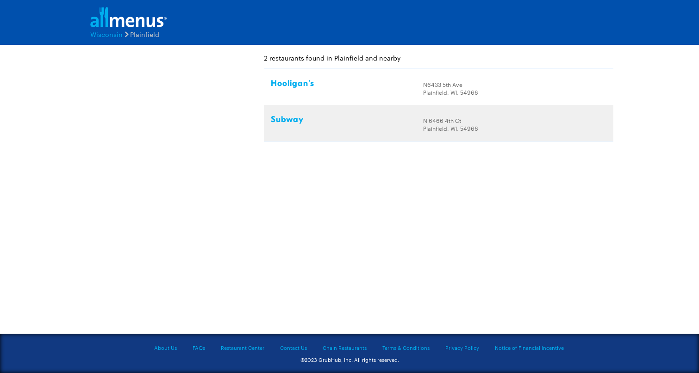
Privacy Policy (462, 347)
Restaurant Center (242, 347)
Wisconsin (106, 34)
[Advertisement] (141, 192)
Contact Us (293, 347)
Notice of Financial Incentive (529, 347)
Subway (287, 119)
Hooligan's (292, 83)
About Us (165, 347)
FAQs (199, 347)
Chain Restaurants (345, 347)
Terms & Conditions (406, 347)
